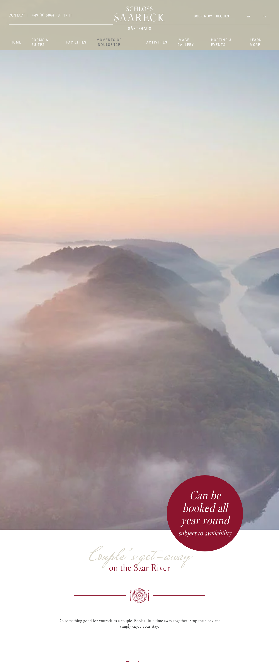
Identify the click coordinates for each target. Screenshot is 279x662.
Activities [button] (156, 42)
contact (17, 15)
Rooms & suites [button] (39, 42)
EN (248, 16)
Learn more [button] (256, 42)
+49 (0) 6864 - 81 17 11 (52, 15)
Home (15, 42)
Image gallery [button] (185, 42)
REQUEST (223, 16)
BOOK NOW (203, 16)
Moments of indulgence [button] (109, 42)
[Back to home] (139, 18)
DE (264, 16)
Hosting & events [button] (221, 42)
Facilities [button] (76, 42)
